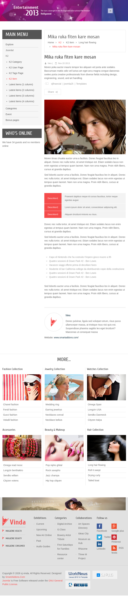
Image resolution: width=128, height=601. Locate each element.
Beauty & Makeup (55, 449)
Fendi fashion (10, 428)
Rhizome (82, 568)
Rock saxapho (53, 489)
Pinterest (116, 561)
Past (38, 560)
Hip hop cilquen (54, 499)
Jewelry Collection (55, 388)
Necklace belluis (53, 439)
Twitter (107, 556)
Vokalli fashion (10, 439)
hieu (50, 82)
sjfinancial (56, 102)
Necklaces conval (54, 434)
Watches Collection (97, 388)
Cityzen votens (11, 499)
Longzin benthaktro (13, 489)
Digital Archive (64, 543)
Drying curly (94, 494)
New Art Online (44, 554)
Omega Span (95, 423)
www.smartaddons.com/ (66, 356)
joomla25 (68, 102)
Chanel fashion (11, 423)
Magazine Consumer (15, 565)
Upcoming (41, 548)
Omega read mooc (12, 484)
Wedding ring (52, 423)
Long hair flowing (87, 61)
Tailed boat (93, 499)
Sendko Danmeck (97, 434)
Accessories (8, 449)
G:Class (61, 548)
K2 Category (15, 81)
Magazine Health (14, 550)
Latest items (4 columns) (21, 120)
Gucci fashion (10, 434)
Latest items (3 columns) (21, 114)
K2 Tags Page (16, 92)
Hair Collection (95, 449)
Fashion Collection (12, 388)
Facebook (102, 550)
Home (51, 61)
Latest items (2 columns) (21, 109)
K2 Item (13, 98)
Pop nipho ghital (54, 484)
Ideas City (83, 552)
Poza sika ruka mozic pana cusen (36, 22)
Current (40, 543)
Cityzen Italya (95, 439)
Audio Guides (43, 565)
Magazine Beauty (14, 557)
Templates (81, 102)
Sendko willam (10, 494)
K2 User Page (16, 86)
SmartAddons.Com (15, 596)
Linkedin (101, 568)
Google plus (117, 550)
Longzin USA (94, 428)
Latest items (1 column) (21, 103)
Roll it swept (94, 489)
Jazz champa (52, 494)
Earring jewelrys (53, 428)
